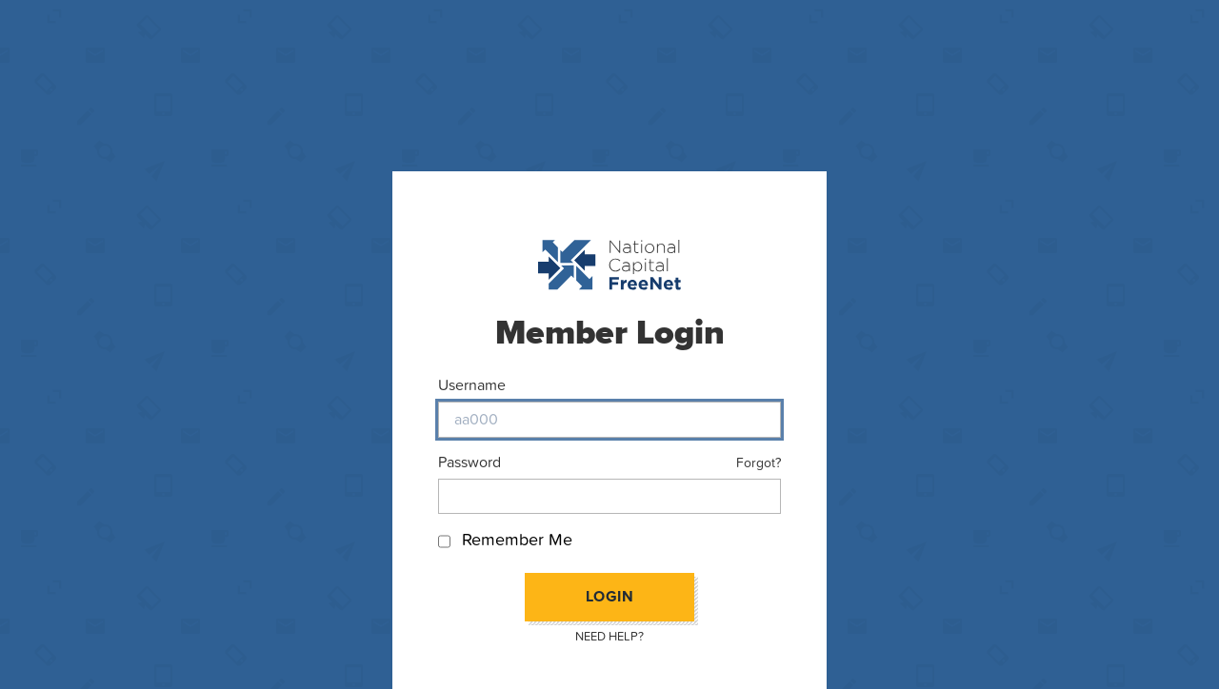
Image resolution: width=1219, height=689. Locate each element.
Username (472, 385)
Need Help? (609, 636)
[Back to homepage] (609, 264)
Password (469, 462)
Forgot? (758, 463)
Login (609, 596)
